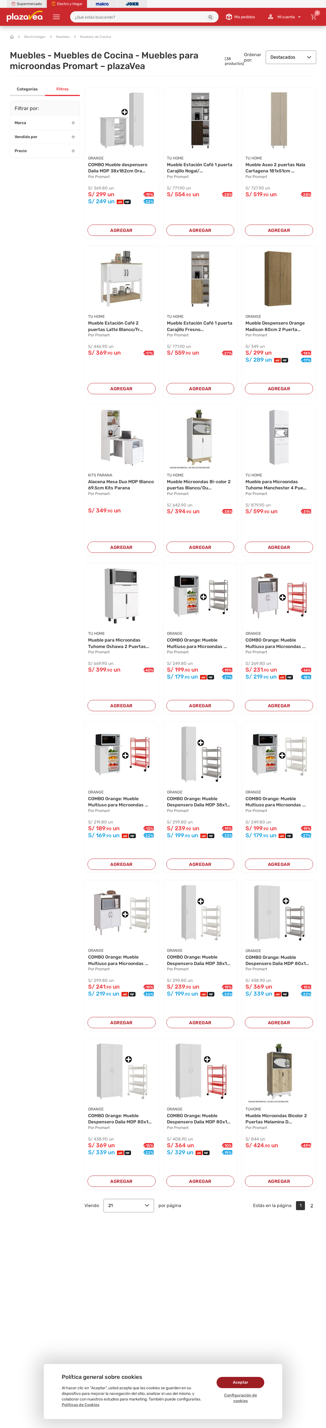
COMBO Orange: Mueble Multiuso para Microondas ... (197, 643)
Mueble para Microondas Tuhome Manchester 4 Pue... (275, 485)
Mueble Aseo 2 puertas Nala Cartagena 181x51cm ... (275, 168)
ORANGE (96, 158)
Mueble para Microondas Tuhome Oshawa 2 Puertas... (118, 643)
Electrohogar (32, 37)
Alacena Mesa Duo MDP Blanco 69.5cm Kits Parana (121, 485)
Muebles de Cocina (92, 37)
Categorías (27, 89)
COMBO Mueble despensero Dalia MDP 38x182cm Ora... (117, 168)
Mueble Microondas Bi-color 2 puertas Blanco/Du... (199, 485)
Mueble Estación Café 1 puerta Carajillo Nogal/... (199, 168)
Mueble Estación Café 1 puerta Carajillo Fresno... (199, 326)
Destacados (290, 57)
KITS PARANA (100, 475)
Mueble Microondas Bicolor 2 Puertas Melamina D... (276, 1118)
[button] (210, 17)
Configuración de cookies (240, 1398)
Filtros (62, 89)
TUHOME (253, 1109)
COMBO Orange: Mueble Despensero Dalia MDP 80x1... (277, 960)
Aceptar (240, 1382)
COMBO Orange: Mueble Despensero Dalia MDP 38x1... (198, 801)
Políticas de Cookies (80, 1404)
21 (128, 1205)
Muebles (60, 37)
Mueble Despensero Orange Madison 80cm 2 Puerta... (275, 326)
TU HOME (175, 158)
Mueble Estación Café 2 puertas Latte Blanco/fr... (115, 326)
